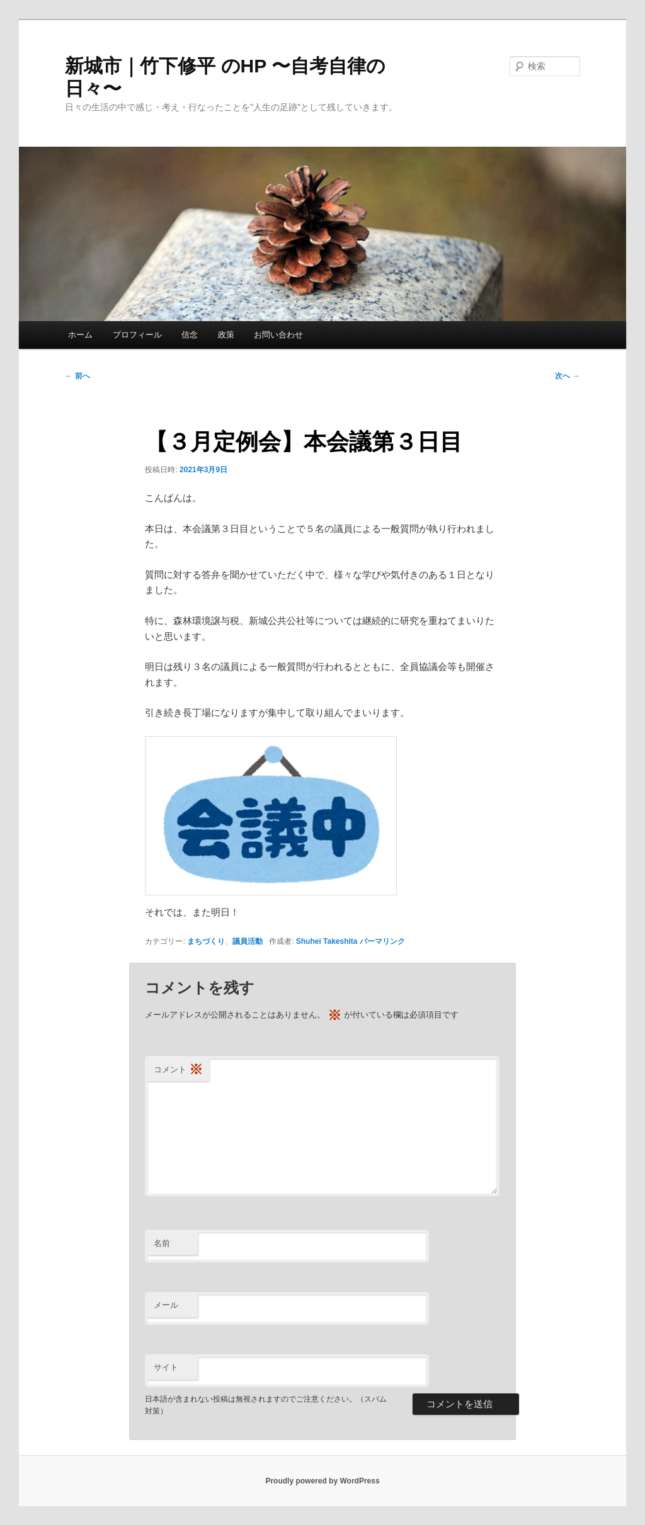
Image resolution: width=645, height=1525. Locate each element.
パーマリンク (382, 941)
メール (166, 1305)
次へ (567, 375)
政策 (226, 334)
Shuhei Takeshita (327, 941)
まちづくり (206, 941)
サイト (166, 1367)
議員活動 (247, 941)
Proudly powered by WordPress (322, 1481)
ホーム (80, 334)
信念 (189, 334)
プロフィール (137, 334)
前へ (77, 375)
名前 (162, 1243)
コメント (178, 1070)
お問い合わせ (278, 334)
